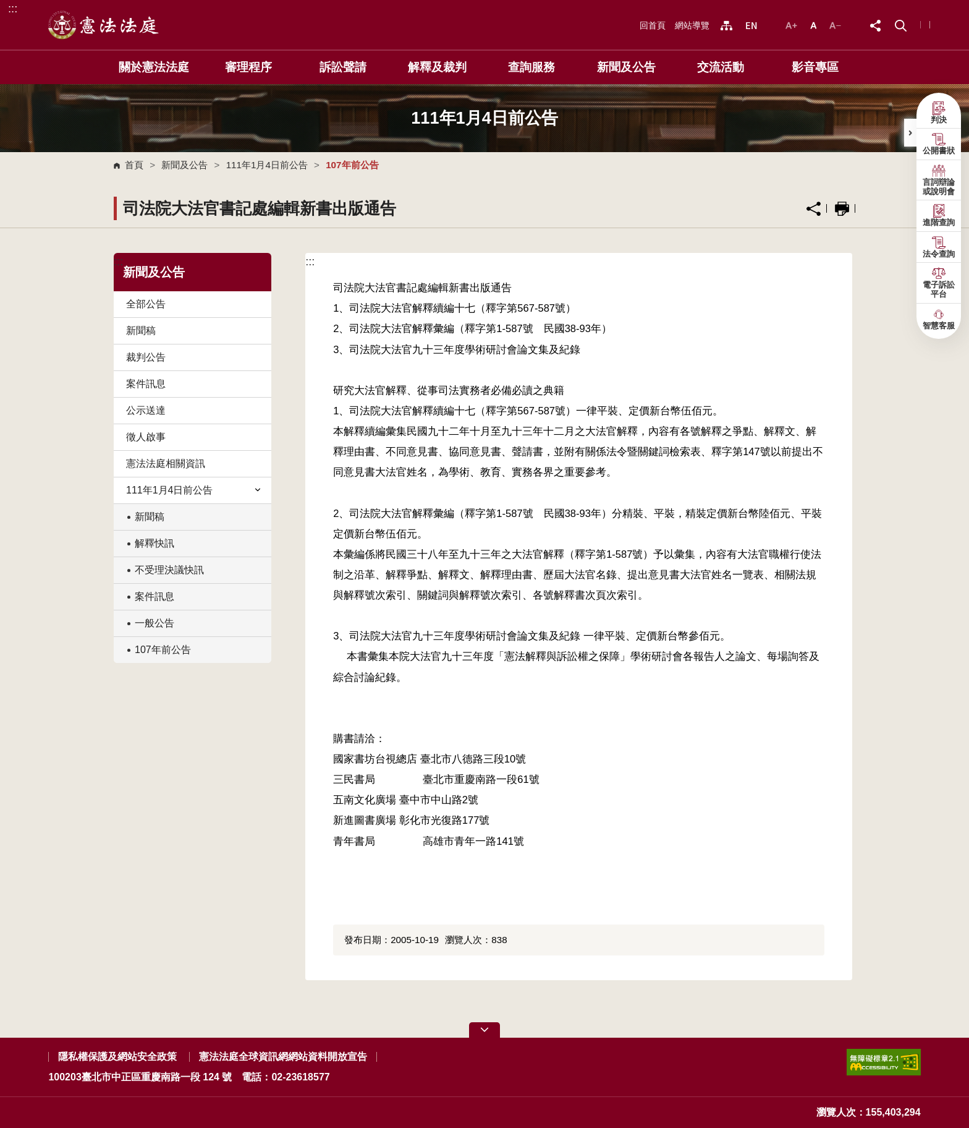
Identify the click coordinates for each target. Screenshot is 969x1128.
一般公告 (154, 623)
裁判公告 (146, 357)
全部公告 (146, 304)
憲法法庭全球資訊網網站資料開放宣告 (283, 1056)
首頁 (134, 165)
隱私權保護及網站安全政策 (117, 1056)
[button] (901, 24)
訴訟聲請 (342, 67)
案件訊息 (146, 383)
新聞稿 (141, 330)
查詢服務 (531, 67)
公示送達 (146, 410)
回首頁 (653, 25)
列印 (842, 209)
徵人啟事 (146, 437)
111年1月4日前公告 (267, 165)
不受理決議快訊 (169, 570)
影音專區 (815, 67)
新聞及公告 (626, 67)
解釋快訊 (154, 543)
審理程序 (248, 67)
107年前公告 (163, 649)
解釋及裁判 (437, 67)
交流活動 (720, 67)
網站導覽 (692, 25)
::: (12, 8)
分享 (813, 209)
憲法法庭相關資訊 (165, 463)
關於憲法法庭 (154, 67)
